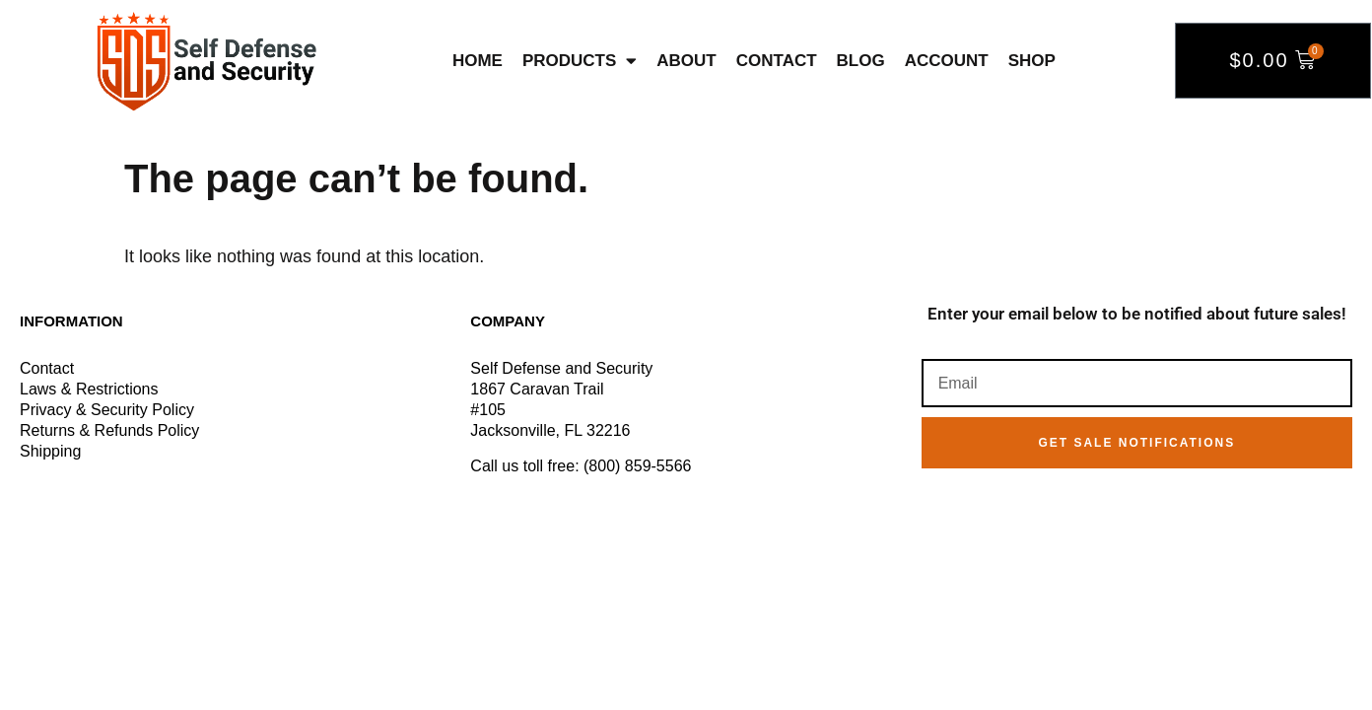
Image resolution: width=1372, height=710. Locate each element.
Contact (776, 60)
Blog (861, 60)
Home (477, 60)
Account (947, 60)
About (686, 60)
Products (579, 60)
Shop (1032, 60)
